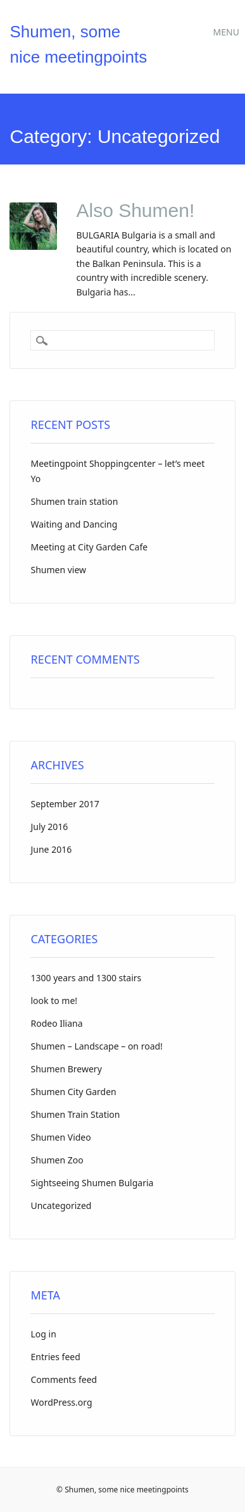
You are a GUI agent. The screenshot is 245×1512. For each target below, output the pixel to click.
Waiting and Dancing (73, 524)
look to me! (53, 1001)
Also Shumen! (135, 210)
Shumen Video (60, 1137)
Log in (43, 1334)
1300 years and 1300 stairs (85, 978)
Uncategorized (60, 1205)
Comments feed (63, 1379)
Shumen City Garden (73, 1092)
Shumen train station (74, 501)
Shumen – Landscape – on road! (96, 1046)
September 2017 (64, 804)
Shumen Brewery (65, 1069)
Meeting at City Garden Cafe (89, 547)
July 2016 (49, 827)
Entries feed (55, 1357)
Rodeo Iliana (56, 1023)
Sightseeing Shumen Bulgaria (91, 1183)
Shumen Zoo (56, 1160)
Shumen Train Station (75, 1114)
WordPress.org (61, 1402)
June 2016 (51, 849)
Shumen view (58, 570)
